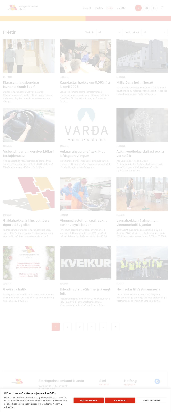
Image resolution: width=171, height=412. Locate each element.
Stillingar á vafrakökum (151, 400)
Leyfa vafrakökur (88, 400)
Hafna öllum (120, 400)
